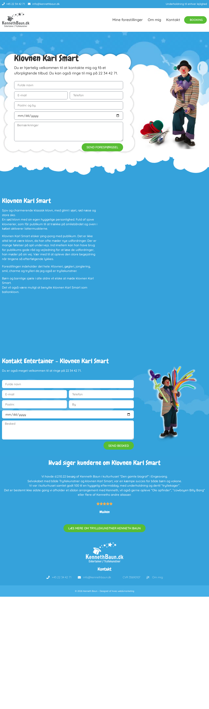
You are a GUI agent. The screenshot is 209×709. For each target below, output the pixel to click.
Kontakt (171, 20)
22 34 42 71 (107, 75)
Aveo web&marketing (123, 592)
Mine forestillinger (125, 20)
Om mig (152, 20)
